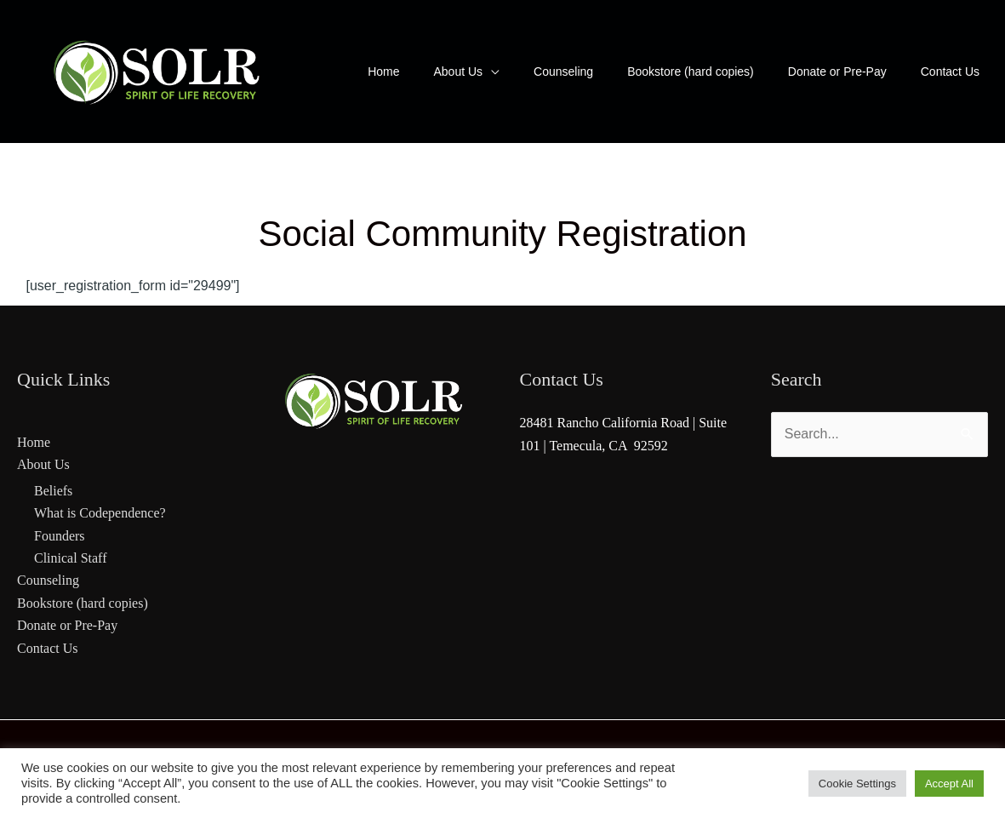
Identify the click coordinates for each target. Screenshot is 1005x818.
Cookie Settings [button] (857, 783)
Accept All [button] (949, 783)
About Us (43, 464)
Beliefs (53, 490)
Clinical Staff (70, 558)
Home (33, 442)
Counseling (48, 580)
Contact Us (47, 648)
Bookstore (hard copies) (82, 603)
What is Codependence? (100, 513)
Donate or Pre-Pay (67, 625)
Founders (59, 536)
